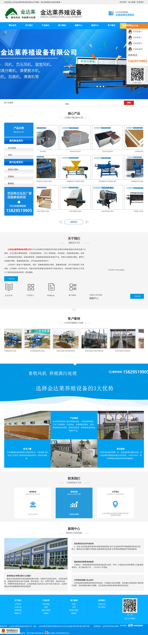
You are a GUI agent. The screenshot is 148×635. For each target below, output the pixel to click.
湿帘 (10, 155)
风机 (74, 604)
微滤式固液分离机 (110, 211)
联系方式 (101, 604)
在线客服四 (135, 49)
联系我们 (140, 2)
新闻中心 (95, 25)
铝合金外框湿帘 (109, 151)
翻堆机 (11, 183)
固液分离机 (13, 169)
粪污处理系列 (16, 162)
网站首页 (12, 25)
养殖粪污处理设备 (142, 211)
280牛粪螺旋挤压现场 (10, 351)
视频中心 (78, 25)
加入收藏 (131, 2)
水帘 (74, 607)
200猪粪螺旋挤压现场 (39, 351)
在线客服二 (135, 37)
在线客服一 (135, 31)
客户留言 (111, 25)
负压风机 (12, 148)
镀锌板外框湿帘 (77, 151)
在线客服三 (135, 43)
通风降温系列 (16, 140)
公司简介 (18, 604)
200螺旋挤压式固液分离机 (45, 181)
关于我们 (29, 25)
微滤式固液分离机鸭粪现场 (96, 351)
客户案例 (62, 25)
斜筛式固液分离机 (45, 211)
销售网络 (18, 610)
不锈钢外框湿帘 (142, 151)
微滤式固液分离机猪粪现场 (68, 351)
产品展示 (45, 25)
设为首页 (123, 2)
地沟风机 (45, 151)
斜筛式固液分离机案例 (124, 351)
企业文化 (18, 607)
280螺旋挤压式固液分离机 (109, 181)
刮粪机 (11, 176)
